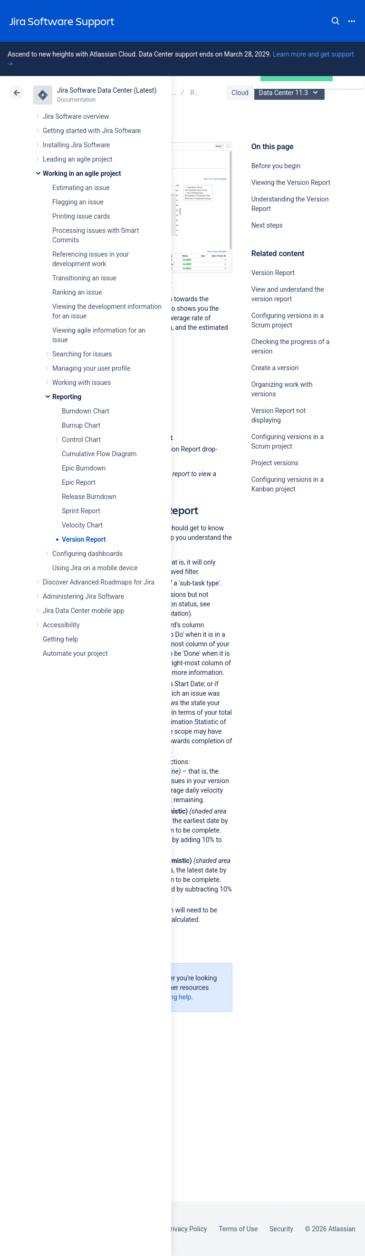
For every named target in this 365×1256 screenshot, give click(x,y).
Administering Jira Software (83, 596)
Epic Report (79, 482)
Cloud (240, 92)
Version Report (84, 539)
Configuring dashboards (87, 553)
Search (335, 21)
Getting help (60, 639)
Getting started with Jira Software (92, 130)
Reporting (66, 397)
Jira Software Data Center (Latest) (106, 90)
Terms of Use (238, 1229)
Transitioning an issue (84, 278)
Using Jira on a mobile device (95, 568)
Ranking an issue (77, 292)
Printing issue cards (81, 216)
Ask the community (284, 582)
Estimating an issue (81, 188)
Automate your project (75, 653)
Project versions (274, 463)
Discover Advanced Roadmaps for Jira (98, 582)
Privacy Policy (186, 1229)
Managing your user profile (91, 368)
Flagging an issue (78, 202)
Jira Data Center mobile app (83, 610)
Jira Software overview (76, 116)
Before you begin (275, 166)
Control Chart (81, 439)
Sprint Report (81, 511)
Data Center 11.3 (290, 92)
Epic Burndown (84, 468)
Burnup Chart (81, 425)
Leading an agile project (77, 159)
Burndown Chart (85, 411)
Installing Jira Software (76, 145)
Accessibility (61, 625)
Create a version (274, 368)
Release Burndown (89, 496)
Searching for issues (82, 354)
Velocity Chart (82, 525)
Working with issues (81, 382)
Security (281, 1229)
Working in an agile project (82, 173)
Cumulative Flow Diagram (99, 454)
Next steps (267, 225)
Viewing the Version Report (290, 182)
